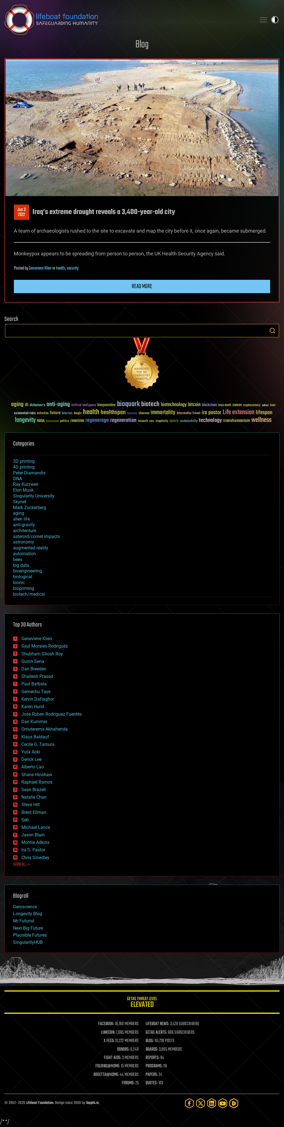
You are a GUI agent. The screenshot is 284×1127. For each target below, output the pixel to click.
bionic (19, 582)
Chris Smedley (35, 857)
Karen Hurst (32, 706)
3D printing (24, 461)
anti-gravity (24, 524)
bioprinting (23, 588)
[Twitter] (200, 1103)
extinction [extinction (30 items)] (43, 413)
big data (21, 565)
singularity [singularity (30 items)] (162, 421)
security (72, 268)
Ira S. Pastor (33, 849)
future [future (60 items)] (55, 413)
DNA (17, 478)
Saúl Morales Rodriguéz (44, 646)
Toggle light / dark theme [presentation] (274, 19)
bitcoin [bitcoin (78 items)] (194, 405)
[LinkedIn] (211, 1103)
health (60, 268)
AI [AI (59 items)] (26, 405)
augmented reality (30, 547)
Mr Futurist (23, 921)
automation (24, 553)
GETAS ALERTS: (156, 1032)
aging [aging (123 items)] (17, 404)
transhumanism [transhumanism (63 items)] (236, 420)
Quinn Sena (32, 661)
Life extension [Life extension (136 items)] (238, 412)
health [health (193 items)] (91, 412)
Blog (142, 45)
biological (22, 576)
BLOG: (150, 1041)
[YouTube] (222, 1103)
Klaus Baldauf (35, 736)
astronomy (23, 542)
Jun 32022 (21, 212)
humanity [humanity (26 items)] (132, 413)
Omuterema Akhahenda (44, 729)
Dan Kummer (34, 721)
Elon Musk (23, 490)
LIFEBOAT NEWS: (157, 1024)
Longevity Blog (27, 913)
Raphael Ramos (36, 782)
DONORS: (123, 1049)
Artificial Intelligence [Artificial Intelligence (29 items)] (83, 405)
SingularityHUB (28, 942)
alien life (21, 519)
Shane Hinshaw (36, 774)
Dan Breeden (33, 668)
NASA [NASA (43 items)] (41, 421)
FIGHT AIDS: (112, 1057)
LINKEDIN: (108, 1032)
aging (18, 513)
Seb (25, 819)
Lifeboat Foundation (39, 1103)
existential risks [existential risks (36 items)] (25, 413)
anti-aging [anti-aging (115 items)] (58, 404)
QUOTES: (152, 1083)
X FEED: (109, 1041)
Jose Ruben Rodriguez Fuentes (51, 714)
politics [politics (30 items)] (64, 421)
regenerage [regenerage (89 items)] (97, 420)
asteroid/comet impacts (36, 536)
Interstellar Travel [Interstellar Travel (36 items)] (188, 413)
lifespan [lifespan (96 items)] (264, 412)
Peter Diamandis (29, 473)
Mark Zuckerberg (29, 507)
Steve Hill (30, 804)
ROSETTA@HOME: (106, 1074)
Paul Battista (34, 683)
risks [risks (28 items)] (151, 421)
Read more (142, 286)
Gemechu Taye (35, 691)
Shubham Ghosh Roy (42, 653)
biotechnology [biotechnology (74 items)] (174, 405)
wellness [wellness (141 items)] (261, 420)
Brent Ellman (33, 812)
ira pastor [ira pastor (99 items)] (211, 412)
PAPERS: (152, 1074)
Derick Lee (31, 759)
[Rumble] (233, 1103)
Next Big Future (28, 928)
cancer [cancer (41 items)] (237, 405)
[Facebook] (189, 1103)
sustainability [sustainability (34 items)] (188, 421)
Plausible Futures (30, 935)
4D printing (24, 467)
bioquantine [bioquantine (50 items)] (106, 404)
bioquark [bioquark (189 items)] (128, 404)
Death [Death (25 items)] (272, 405)
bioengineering (27, 570)
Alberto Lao (32, 766)
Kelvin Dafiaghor (37, 699)
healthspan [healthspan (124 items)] (113, 412)
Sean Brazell (33, 789)
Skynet (19, 501)
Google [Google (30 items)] (78, 413)
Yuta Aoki (30, 751)
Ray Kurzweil (25, 484)
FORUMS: (128, 1083)
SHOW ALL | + (21, 864)
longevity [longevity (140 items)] (25, 420)
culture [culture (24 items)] (265, 405)
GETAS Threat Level (142, 1003)
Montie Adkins (35, 842)
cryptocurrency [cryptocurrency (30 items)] (251, 405)
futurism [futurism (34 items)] (67, 414)
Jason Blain (33, 834)
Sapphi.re (92, 1103)
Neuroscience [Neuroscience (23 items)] (52, 421)
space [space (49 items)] (174, 420)
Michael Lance (35, 827)
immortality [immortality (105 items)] (163, 412)
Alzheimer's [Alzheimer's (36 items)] (37, 405)
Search (272, 330)
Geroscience (25, 906)
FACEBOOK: (106, 1024)
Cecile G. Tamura (38, 744)
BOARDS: (152, 1049)
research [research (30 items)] (143, 421)
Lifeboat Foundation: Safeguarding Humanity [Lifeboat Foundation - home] (128, 19)
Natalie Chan (34, 797)
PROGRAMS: (154, 1066)
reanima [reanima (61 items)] (77, 420)
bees (17, 559)
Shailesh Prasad (37, 676)
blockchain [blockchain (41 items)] (209, 405)
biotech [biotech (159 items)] (150, 404)
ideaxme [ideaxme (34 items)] (144, 414)
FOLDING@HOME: (107, 1066)
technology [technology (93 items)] (210, 420)
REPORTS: (152, 1057)
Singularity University (33, 496)
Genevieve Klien (40, 268)
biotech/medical (29, 594)
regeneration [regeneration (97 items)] (123, 420)
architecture (24, 530)
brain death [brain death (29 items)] (224, 405)
